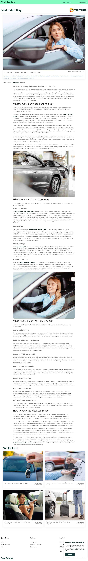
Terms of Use (33, 547)
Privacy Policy (74, 549)
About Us (3, 542)
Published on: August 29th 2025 (75, 71)
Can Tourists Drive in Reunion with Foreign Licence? (17, 523)
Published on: (36, 483)
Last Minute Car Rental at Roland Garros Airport (58, 523)
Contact (69, 2)
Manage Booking (82, 2)
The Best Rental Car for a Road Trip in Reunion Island (23, 72)
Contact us (62, 542)
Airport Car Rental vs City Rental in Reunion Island (59, 484)
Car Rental (15, 82)
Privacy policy (33, 542)
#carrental (80, 9)
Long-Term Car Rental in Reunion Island (16, 483)
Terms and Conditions (36, 544)
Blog (64, 2)
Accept (69, 554)
